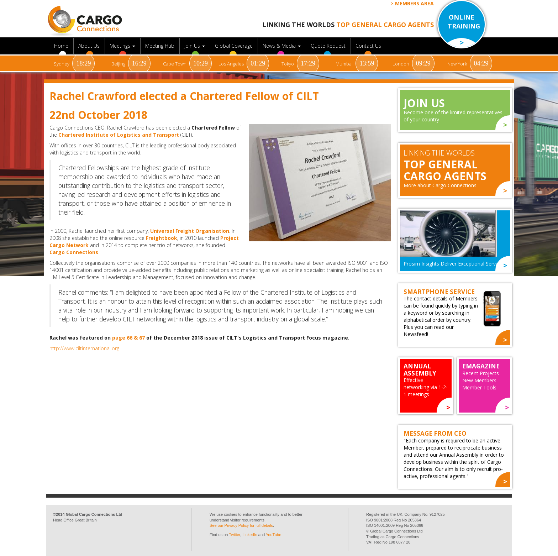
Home (62, 45)
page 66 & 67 (128, 337)
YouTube (273, 535)
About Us (89, 45)
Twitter (234, 535)
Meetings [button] (123, 45)
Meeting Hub (160, 45)
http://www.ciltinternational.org (84, 348)
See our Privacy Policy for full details (241, 525)
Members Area (414, 3)
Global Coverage (234, 45)
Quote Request (329, 45)
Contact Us (368, 45)
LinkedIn (249, 535)
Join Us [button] (195, 45)
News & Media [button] (282, 45)
